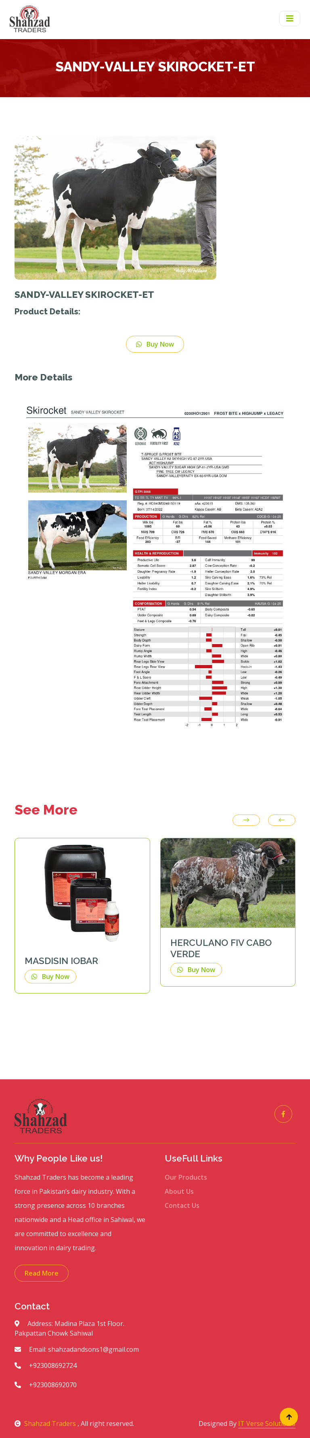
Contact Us (182, 1205)
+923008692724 (46, 1365)
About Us (179, 1191)
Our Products (186, 1177)
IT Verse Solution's (266, 1423)
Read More (42, 1273)
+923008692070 (46, 1384)
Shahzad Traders (46, 1423)
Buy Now (155, 344)
